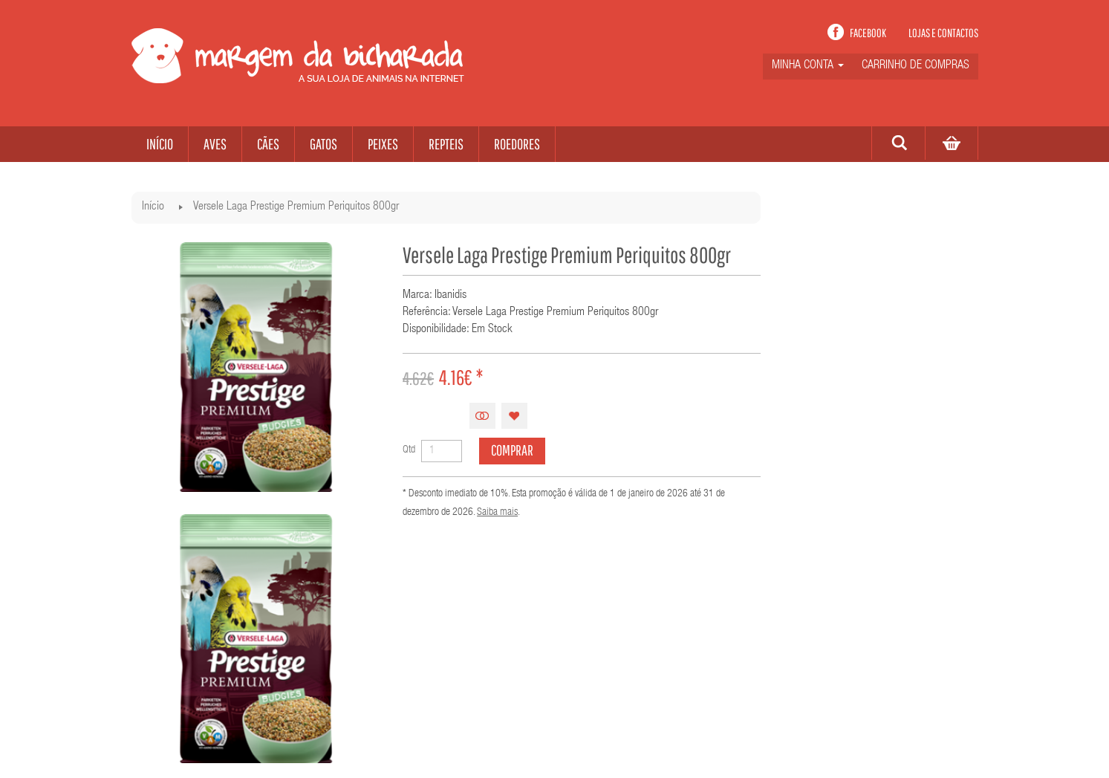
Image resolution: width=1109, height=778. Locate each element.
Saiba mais (497, 513)
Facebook (868, 32)
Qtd (409, 450)
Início (153, 207)
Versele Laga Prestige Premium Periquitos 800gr (296, 207)
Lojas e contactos (943, 32)
